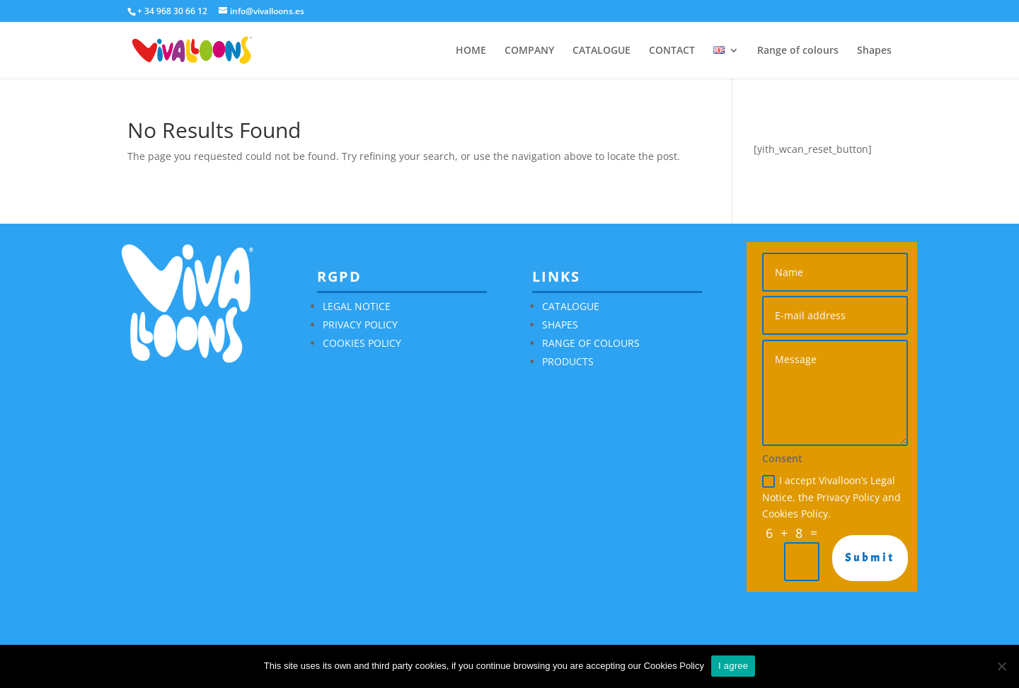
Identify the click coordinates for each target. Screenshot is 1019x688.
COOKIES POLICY (362, 343)
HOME (471, 51)
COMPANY (529, 51)
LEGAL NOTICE (357, 306)
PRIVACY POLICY (360, 324)
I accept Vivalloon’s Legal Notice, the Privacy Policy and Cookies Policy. (831, 497)
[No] (1001, 666)
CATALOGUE (601, 51)
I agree (733, 665)
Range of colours (798, 51)
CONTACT (672, 51)
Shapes (874, 51)
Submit (870, 558)
